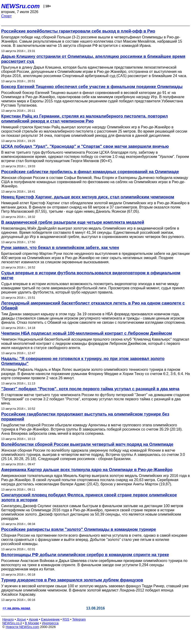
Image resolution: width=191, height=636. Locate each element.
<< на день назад (16, 608)
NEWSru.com (20, 6)
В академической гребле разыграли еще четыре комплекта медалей (72, 222)
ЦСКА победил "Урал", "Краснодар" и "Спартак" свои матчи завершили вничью (85, 146)
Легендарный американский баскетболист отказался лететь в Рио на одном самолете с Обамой (93, 305)
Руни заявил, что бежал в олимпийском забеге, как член (60, 247)
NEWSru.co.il (12, 623)
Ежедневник (50, 619)
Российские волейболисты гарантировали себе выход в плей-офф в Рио (78, 31)
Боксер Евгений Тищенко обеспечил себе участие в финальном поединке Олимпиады (92, 86)
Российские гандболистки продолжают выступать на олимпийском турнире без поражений (85, 416)
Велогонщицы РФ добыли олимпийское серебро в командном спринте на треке (85, 554)
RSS (65, 619)
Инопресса (50, 623)
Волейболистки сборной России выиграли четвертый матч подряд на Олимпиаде (87, 444)
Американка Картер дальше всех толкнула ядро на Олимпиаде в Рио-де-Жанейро (87, 469)
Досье (21, 619)
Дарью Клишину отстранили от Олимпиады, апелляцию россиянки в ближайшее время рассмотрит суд (93, 59)
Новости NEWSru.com (22, 627)
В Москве (32, 623)
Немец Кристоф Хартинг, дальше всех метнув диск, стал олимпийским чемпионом (87, 197)
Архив (33, 619)
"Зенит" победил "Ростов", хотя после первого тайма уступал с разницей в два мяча (90, 389)
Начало (8, 619)
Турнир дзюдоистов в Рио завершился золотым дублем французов (72, 580)
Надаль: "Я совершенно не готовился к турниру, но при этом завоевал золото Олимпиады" (83, 361)
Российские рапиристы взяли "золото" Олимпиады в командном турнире (78, 529)
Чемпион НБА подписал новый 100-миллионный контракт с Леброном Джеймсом (86, 333)
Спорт (6, 16)
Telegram (79, 619)
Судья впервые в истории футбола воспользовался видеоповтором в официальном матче (90, 275)
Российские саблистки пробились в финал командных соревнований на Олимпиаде (90, 171)
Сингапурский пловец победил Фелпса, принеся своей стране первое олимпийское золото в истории (89, 497)
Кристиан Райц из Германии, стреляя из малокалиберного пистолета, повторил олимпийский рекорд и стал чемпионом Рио (84, 118)
